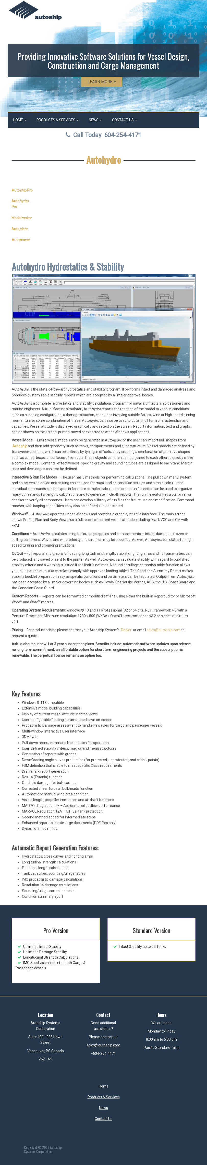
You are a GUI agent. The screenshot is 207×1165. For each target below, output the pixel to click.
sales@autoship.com (163, 630)
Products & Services (57, 120)
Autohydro (103, 159)
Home (19, 120)
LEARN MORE (102, 81)
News (95, 120)
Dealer (126, 630)
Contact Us (124, 120)
